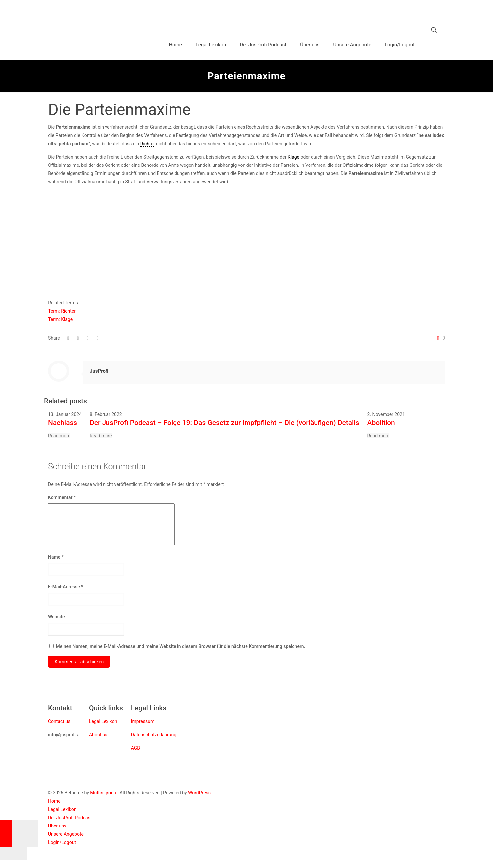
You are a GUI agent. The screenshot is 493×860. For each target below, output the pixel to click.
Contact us (59, 721)
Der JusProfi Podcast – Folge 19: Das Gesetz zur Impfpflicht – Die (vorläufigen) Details (224, 423)
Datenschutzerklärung (153, 734)
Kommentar (62, 497)
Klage (293, 157)
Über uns (57, 825)
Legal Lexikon (103, 721)
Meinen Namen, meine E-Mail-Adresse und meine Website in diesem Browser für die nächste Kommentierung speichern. (180, 646)
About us (98, 734)
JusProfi (99, 371)
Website (56, 616)
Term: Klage (60, 319)
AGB (135, 748)
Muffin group (103, 792)
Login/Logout (62, 842)
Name (56, 557)
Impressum (142, 721)
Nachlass (62, 423)
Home (54, 801)
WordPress (199, 792)
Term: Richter (62, 311)
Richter (147, 143)
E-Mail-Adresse (65, 586)
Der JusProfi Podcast (70, 817)
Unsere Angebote (66, 834)
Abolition (381, 423)
